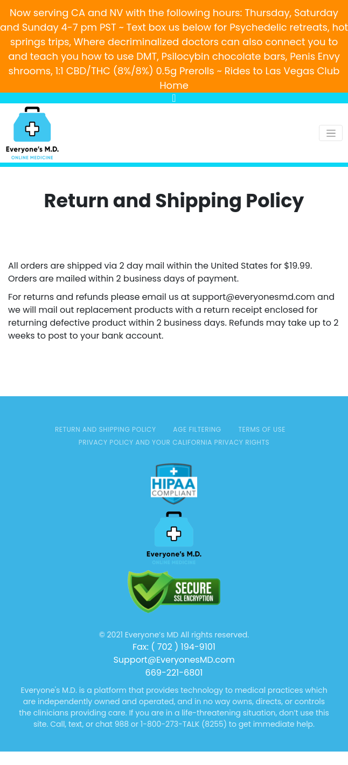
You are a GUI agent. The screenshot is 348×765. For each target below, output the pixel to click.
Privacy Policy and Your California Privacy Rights (174, 442)
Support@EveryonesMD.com (173, 660)
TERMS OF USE (262, 429)
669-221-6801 (174, 672)
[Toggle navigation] (331, 133)
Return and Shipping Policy (105, 429)
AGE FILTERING (197, 429)
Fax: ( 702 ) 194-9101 (174, 647)
